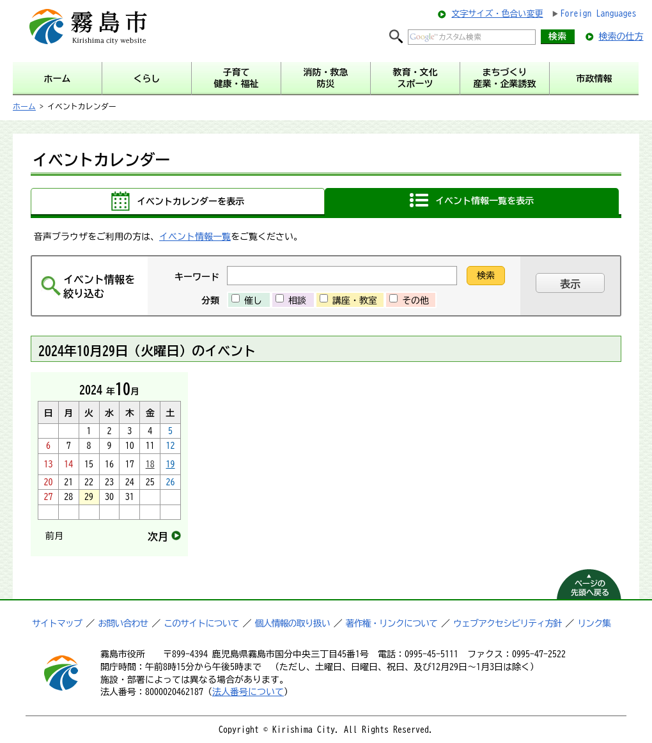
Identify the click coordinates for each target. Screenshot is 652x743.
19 (170, 464)
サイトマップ (57, 623)
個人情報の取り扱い (292, 623)
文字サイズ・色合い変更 (497, 14)
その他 (415, 300)
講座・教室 (354, 300)
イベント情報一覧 (195, 236)
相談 (297, 300)
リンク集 (593, 623)
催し (253, 300)
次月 (158, 536)
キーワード (197, 276)
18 (150, 464)
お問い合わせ (123, 623)
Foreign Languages (599, 13)
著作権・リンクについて (391, 623)
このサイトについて (201, 623)
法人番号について (248, 691)
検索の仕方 (621, 36)
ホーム (24, 106)
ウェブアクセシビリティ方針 (507, 623)
